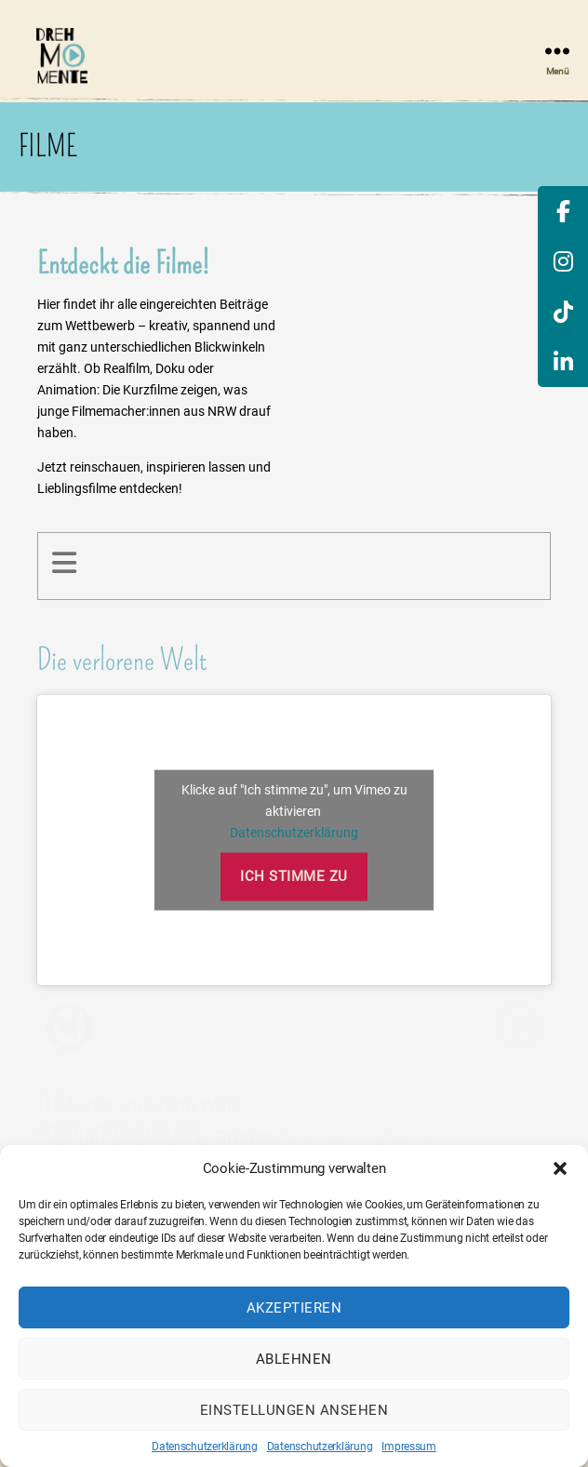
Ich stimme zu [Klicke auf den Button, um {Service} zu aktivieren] (294, 876)
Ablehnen (294, 1359)
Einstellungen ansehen (294, 1410)
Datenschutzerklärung (205, 1446)
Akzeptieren (294, 1308)
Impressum (408, 1446)
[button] (560, 1168)
